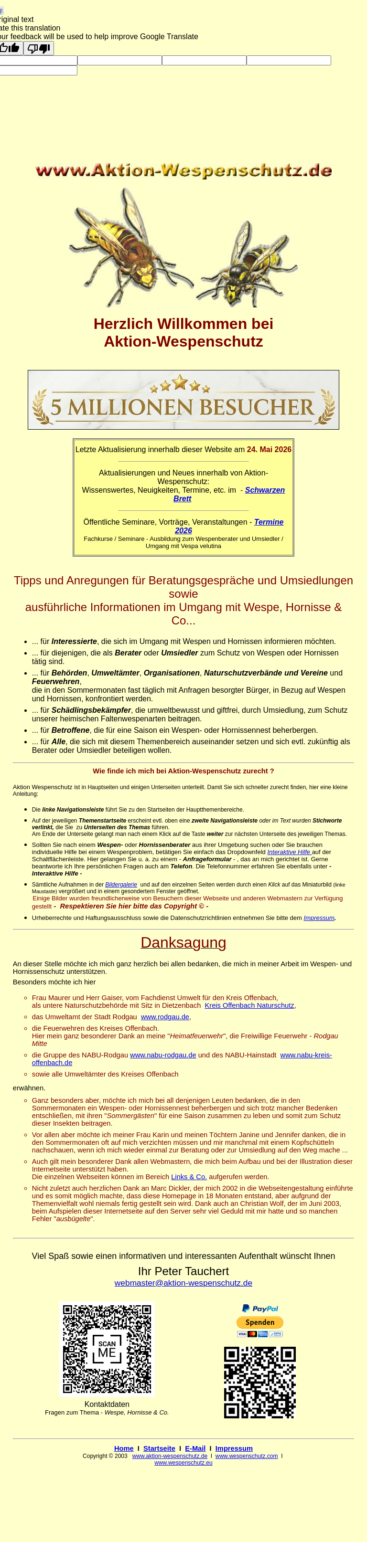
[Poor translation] (38, 48)
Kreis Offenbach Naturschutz (249, 1005)
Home (124, 1448)
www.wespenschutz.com (247, 1456)
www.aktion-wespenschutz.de (169, 1456)
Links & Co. (189, 1177)
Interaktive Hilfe (288, 851)
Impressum (319, 917)
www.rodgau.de (165, 1017)
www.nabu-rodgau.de (163, 1055)
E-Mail (195, 1448)
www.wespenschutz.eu (183, 1462)
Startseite (159, 1448)
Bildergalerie (121, 884)
